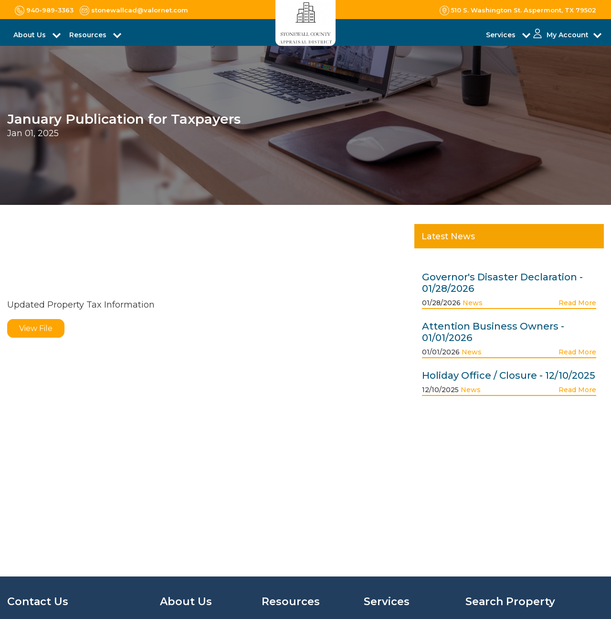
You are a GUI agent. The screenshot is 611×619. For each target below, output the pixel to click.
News (473, 303)
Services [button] (501, 35)
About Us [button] (30, 35)
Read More (577, 303)
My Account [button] (568, 35)
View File (36, 328)
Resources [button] (88, 35)
